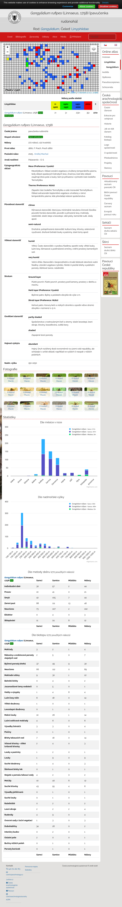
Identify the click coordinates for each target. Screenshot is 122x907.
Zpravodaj (34, 37)
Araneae (106, 57)
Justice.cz (9, 879)
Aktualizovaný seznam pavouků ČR (110, 184)
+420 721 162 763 (14, 869)
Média (63, 37)
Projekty (108, 163)
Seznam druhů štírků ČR (109, 250)
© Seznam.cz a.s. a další (87, 93)
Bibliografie (21, 37)
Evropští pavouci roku (110, 213)
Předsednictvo (111, 158)
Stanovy (108, 168)
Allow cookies (87, 6)
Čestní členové (108, 109)
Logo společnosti (109, 146)
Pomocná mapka (31, 867)
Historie (107, 124)
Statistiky (28, 870)
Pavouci (11, 891)
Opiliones (106, 77)
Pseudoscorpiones (110, 82)
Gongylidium (112, 67)
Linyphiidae (80, 29)
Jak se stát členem (109, 130)
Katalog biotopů (107, 138)
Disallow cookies (108, 6)
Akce (54, 37)
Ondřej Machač (41, 154)
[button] (53, 61)
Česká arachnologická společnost (12, 885)
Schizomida (107, 87)
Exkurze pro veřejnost (109, 117)
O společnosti (110, 153)
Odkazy (45, 37)
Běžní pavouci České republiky (110, 195)
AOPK (8, 900)
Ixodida (105, 72)
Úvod (9, 37)
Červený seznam (108, 205)
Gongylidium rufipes (13, 577)
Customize (67, 6)
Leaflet (72, 93)
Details (105, 2)
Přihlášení (76, 37)
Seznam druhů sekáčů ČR (110, 231)
